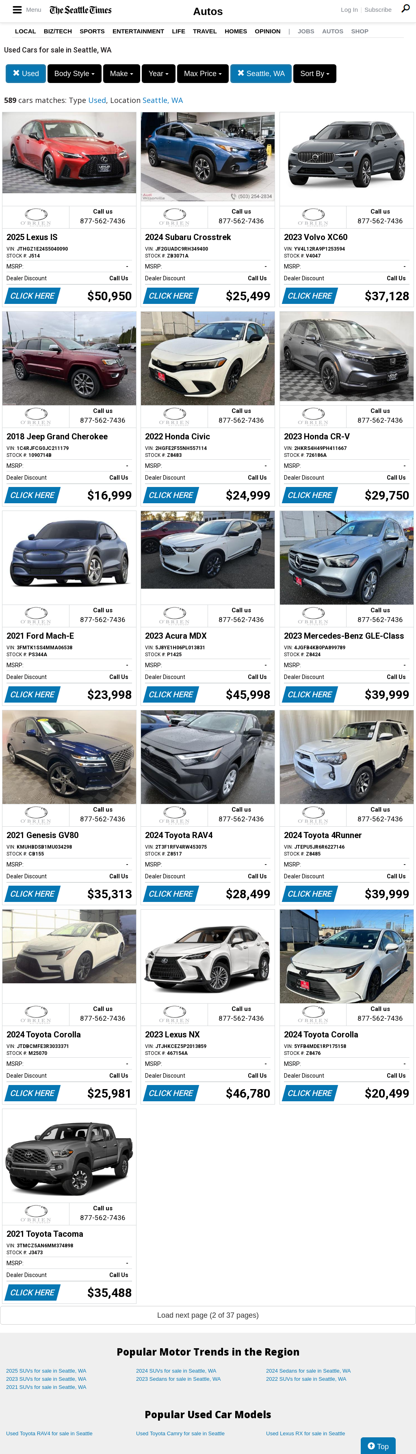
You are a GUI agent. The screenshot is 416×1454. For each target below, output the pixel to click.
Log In (349, 9)
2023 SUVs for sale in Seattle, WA (46, 1379)
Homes (236, 31)
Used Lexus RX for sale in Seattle (305, 1433)
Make (121, 74)
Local (25, 31)
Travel (205, 31)
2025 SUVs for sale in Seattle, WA (46, 1371)
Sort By (314, 74)
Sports (92, 31)
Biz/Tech (58, 31)
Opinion (267, 31)
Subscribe (378, 9)
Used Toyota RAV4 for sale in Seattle (49, 1433)
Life (178, 31)
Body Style (74, 74)
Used (26, 73)
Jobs (306, 31)
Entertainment (138, 31)
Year (159, 74)
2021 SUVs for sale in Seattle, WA (46, 1387)
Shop (359, 31)
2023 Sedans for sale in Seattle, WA (178, 1379)
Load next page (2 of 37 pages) (208, 1315)
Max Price (203, 74)
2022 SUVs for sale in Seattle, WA (306, 1379)
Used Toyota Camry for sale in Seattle (180, 1433)
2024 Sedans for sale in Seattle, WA (308, 1371)
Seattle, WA (261, 73)
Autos (208, 11)
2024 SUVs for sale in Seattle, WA (176, 1371)
